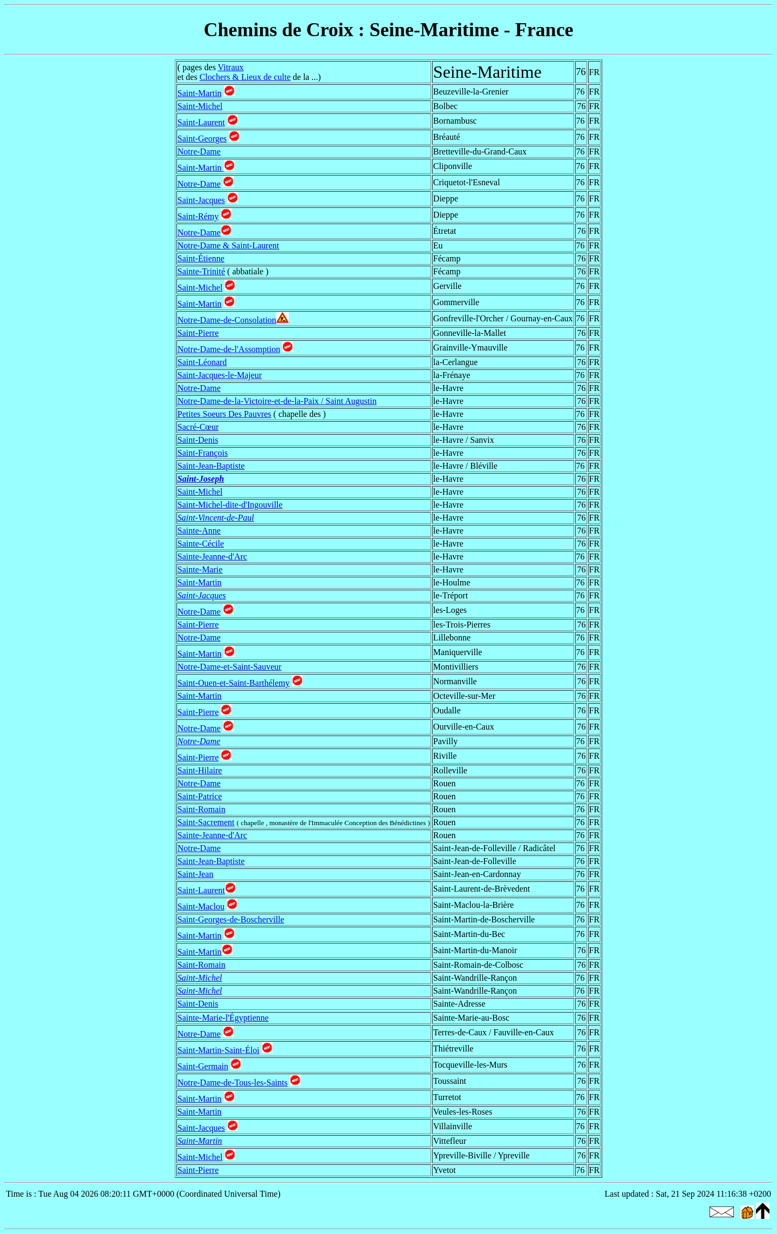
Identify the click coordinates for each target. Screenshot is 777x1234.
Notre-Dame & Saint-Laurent (228, 245)
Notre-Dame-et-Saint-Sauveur (230, 666)
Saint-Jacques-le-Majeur (220, 375)
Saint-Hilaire (200, 770)
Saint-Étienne (201, 258)
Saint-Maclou (201, 906)
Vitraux (231, 67)
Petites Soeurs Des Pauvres (224, 414)
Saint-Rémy (198, 216)
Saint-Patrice (200, 796)
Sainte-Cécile (201, 543)
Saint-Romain (202, 809)
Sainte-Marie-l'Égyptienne (223, 1017)
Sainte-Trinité (201, 271)
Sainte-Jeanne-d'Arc (212, 556)
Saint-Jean (196, 874)
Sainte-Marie (200, 569)
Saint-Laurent (201, 122)
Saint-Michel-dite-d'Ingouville (230, 504)
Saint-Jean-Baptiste (211, 465)
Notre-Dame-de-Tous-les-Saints (233, 1082)
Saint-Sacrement (206, 822)
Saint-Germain (203, 1066)
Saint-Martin (200, 93)
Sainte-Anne (199, 530)
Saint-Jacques (201, 200)
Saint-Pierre (198, 333)
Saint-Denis (198, 439)
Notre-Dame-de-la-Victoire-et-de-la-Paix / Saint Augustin (277, 401)
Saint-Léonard (202, 362)
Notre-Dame (199, 151)
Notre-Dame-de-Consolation (227, 320)
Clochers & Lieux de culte (245, 77)
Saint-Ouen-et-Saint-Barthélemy (234, 682)
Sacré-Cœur (198, 426)
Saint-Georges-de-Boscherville (231, 919)
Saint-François (203, 452)
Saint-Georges (202, 138)
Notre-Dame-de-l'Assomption (229, 349)
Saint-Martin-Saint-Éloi (219, 1050)
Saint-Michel (200, 106)
